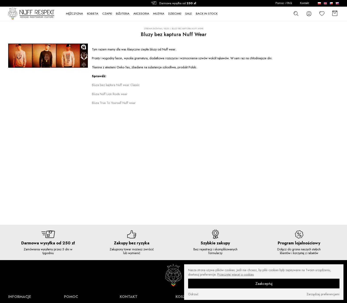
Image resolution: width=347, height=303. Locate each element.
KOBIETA (92, 14)
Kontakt (304, 3)
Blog (166, 28)
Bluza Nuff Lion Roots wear (109, 94)
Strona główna (153, 28)
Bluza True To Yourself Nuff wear (114, 103)
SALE (188, 14)
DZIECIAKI (174, 14)
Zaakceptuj (263, 283)
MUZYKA (158, 14)
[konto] (309, 14)
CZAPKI (107, 14)
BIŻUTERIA (122, 14)
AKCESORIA (141, 14)
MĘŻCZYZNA (74, 14)
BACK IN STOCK (207, 14)
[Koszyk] (335, 14)
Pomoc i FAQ (284, 3)
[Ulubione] (322, 14)
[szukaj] (296, 14)
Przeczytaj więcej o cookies (235, 274)
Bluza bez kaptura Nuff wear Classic (116, 85)
